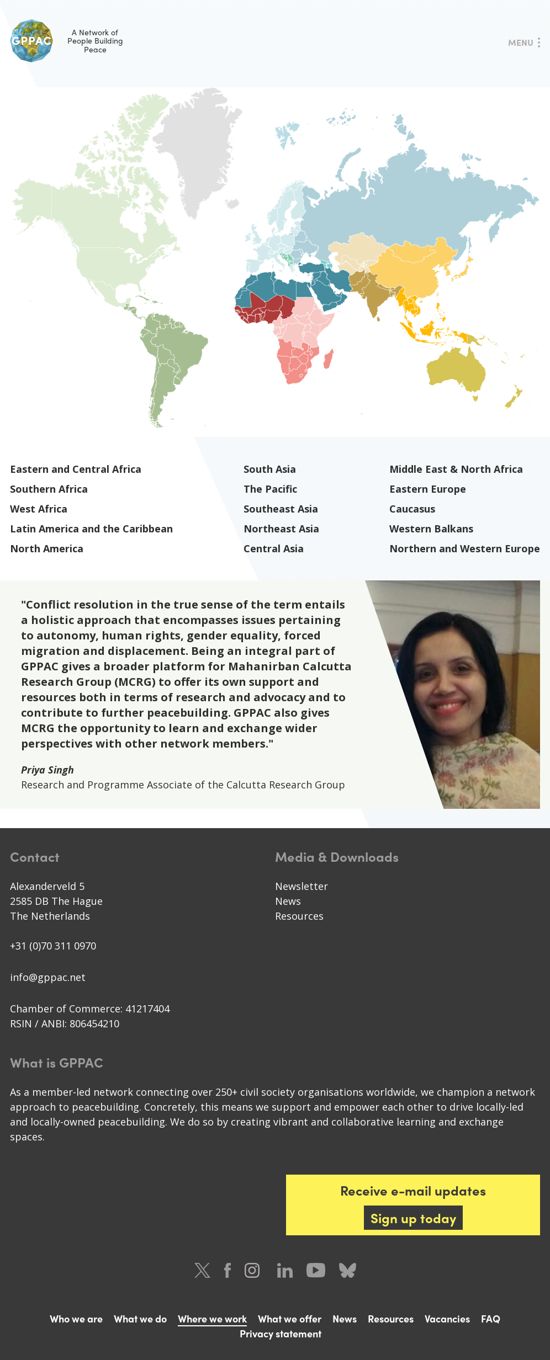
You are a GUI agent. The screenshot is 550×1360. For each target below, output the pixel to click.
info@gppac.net (48, 977)
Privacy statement (280, 1333)
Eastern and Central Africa (75, 469)
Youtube (315, 1270)
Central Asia (274, 548)
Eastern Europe (427, 488)
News (288, 901)
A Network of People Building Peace (66, 40)
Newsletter (301, 886)
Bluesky (347, 1270)
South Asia (270, 469)
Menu (520, 42)
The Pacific (270, 488)
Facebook (227, 1270)
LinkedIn (285, 1270)
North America (46, 548)
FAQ (490, 1318)
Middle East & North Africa (456, 469)
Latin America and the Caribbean (91, 528)
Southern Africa (49, 488)
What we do (140, 1318)
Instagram (254, 1270)
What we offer (289, 1318)
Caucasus (412, 508)
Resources (299, 915)
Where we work (212, 1318)
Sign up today (413, 1217)
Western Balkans (431, 528)
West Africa (38, 508)
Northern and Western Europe (464, 548)
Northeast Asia (281, 528)
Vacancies (447, 1318)
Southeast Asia (281, 508)
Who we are (76, 1318)
